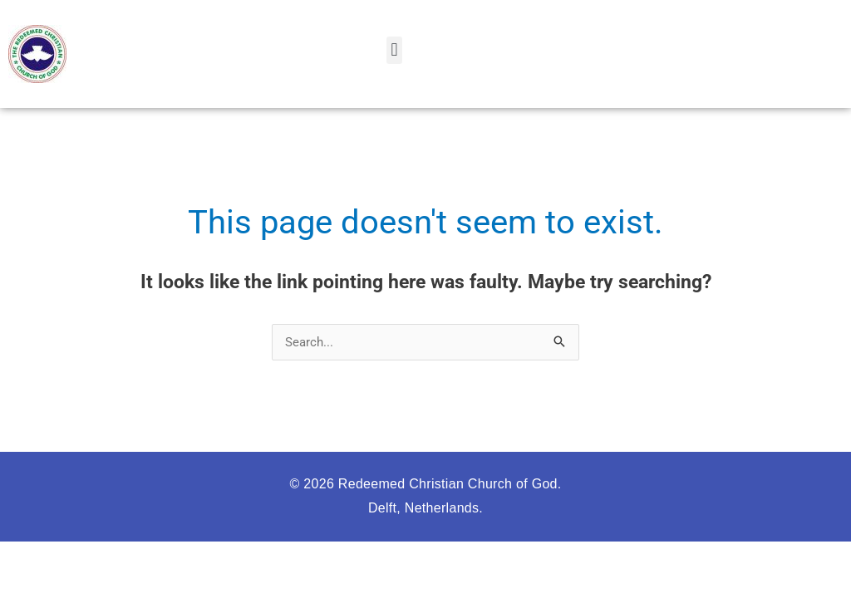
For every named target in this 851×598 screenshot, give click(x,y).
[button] (394, 50)
